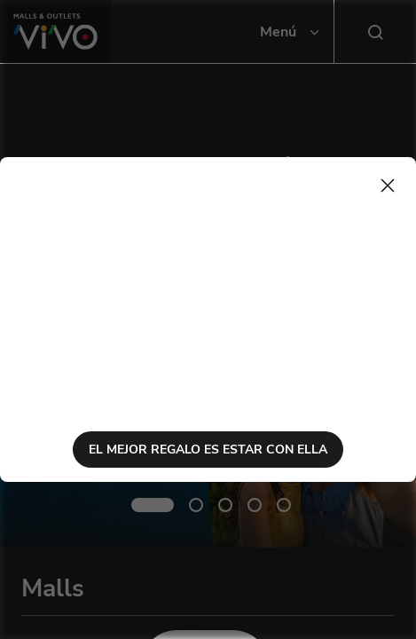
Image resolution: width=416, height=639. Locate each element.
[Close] (387, 185)
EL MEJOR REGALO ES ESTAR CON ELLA (208, 449)
